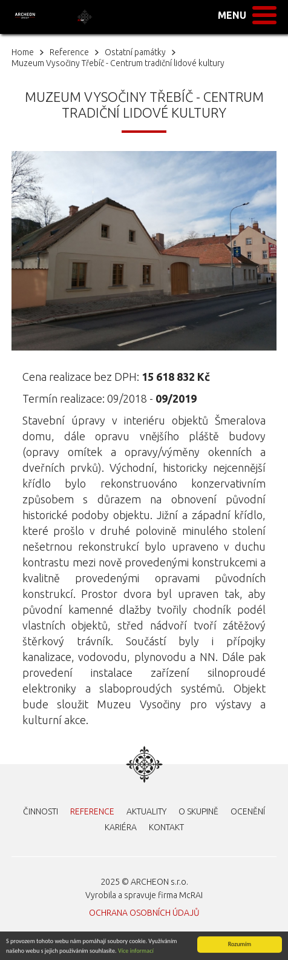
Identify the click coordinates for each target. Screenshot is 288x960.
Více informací (136, 951)
